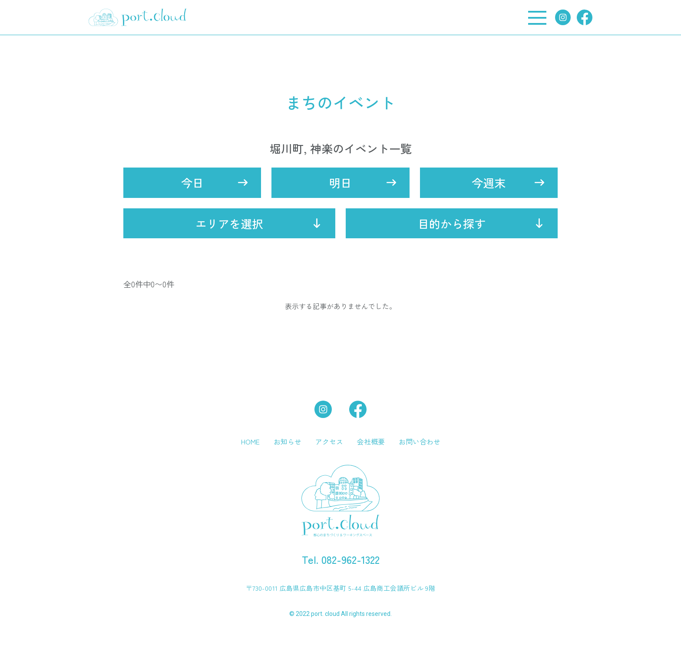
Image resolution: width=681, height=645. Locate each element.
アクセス (329, 441)
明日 (340, 182)
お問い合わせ (419, 441)
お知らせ (287, 441)
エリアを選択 (229, 223)
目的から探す (452, 223)
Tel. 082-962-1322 (341, 559)
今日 (192, 182)
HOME (250, 441)
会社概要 (371, 441)
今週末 (489, 182)
